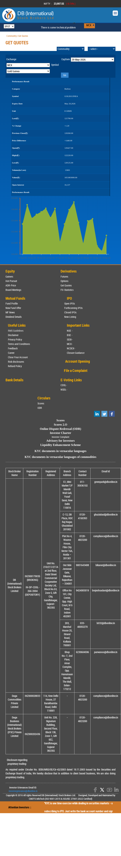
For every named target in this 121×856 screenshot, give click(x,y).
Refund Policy (15, 366)
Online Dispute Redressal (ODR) (60, 428)
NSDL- (64, 389)
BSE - (69, 335)
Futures (64, 276)
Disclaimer (13, 335)
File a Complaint (75, 370)
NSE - (70, 330)
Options (64, 281)
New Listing (70, 317)
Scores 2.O (60, 424)
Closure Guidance (75, 353)
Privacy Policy (15, 339)
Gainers (9, 276)
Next (113, 4)
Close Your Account (18, 357)
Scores (41, 403)
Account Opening (77, 361)
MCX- (70, 344)
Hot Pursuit (11, 281)
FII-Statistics (67, 290)
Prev (8, 4)
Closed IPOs (70, 312)
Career (11, 353)
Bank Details (14, 379)
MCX (88, 25)
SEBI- (70, 339)
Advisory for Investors (60, 440)
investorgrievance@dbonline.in (23, 791)
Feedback (13, 348)
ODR (40, 408)
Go (64, 75)
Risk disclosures (16, 361)
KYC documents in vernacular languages (60, 451)
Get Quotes (66, 285)
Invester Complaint (60, 437)
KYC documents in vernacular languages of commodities (60, 456)
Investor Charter (60, 432)
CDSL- (64, 385)
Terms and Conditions (19, 344)
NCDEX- (71, 348)
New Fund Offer (13, 308)
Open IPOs (69, 303)
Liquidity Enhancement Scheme (60, 444)
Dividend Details (14, 317)
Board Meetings (13, 290)
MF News (10, 312)
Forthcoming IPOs (73, 308)
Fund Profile (12, 303)
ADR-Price (11, 285)
